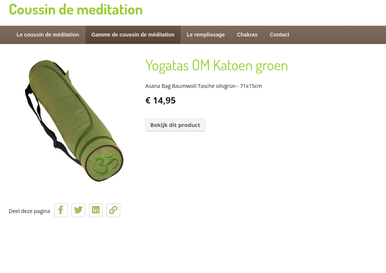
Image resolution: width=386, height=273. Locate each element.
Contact (279, 35)
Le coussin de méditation (48, 35)
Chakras (247, 35)
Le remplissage (206, 35)
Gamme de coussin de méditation (133, 35)
